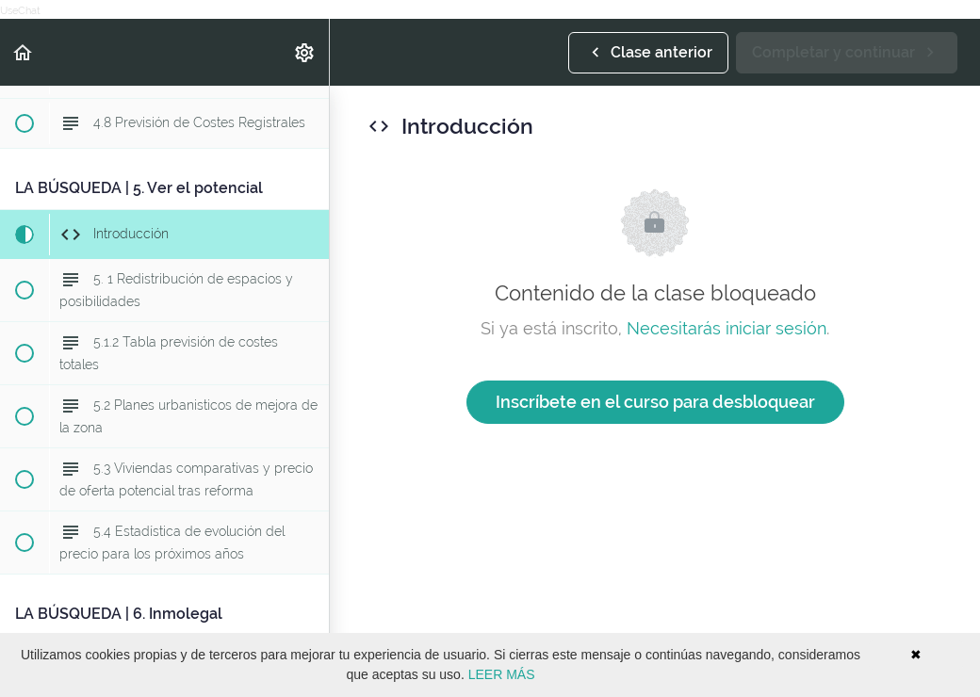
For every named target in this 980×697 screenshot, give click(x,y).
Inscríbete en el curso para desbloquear (655, 402)
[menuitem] (305, 52)
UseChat (20, 11)
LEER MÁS (501, 674)
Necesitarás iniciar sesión (726, 328)
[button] (23, 52)
